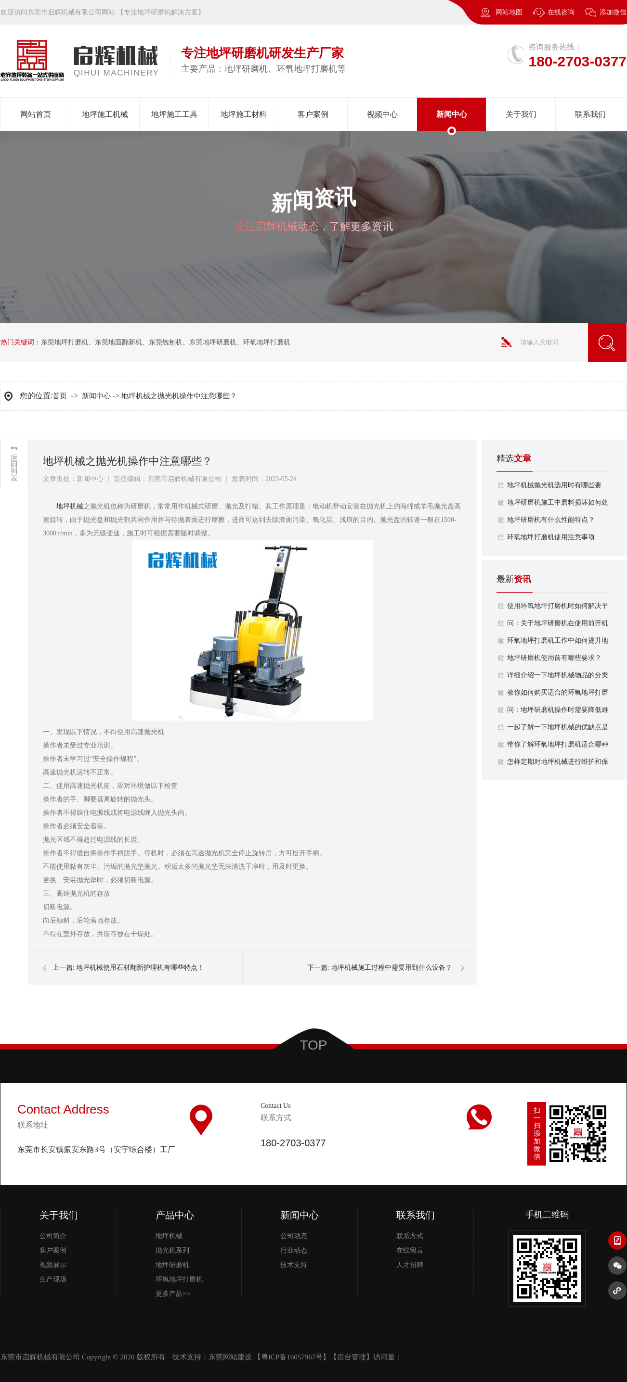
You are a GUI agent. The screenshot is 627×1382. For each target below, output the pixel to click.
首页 (59, 396)
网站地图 (509, 12)
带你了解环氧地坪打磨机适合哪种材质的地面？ (557, 747)
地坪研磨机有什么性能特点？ (551, 519)
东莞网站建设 (230, 1357)
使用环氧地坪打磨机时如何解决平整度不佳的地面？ (557, 608)
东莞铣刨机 (166, 342)
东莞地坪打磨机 (64, 342)
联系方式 (409, 1236)
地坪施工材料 (244, 114)
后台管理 (351, 1357)
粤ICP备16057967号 (292, 1357)
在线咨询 (561, 12)
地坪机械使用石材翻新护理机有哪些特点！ (140, 967)
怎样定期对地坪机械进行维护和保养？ (557, 764)
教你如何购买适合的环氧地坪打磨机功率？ (557, 695)
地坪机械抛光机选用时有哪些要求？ (554, 488)
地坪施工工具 (174, 114)
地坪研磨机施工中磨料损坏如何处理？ (557, 505)
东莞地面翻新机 (118, 342)
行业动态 (293, 1250)
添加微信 (606, 17)
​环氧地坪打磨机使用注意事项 (551, 537)
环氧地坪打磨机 (266, 342)
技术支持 (293, 1264)
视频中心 (382, 114)
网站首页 (35, 114)
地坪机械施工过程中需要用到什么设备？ (391, 967)
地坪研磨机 (172, 1264)
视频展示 (52, 1264)
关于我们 (521, 114)
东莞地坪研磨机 (212, 342)
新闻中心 (451, 114)
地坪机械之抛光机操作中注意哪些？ (179, 396)
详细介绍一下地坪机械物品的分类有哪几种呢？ (557, 678)
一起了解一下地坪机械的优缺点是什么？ (557, 729)
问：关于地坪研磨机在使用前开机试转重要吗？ (557, 626)
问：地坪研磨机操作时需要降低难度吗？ (557, 712)
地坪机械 (169, 1236)
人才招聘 (409, 1264)
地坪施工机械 (105, 114)
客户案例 (313, 114)
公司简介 (52, 1236)
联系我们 (590, 114)
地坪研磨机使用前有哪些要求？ (554, 657)
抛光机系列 (172, 1250)
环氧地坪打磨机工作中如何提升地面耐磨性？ (557, 643)
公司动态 (293, 1236)
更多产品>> (173, 1293)
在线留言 (409, 1250)
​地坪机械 (69, 506)
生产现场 (52, 1279)
